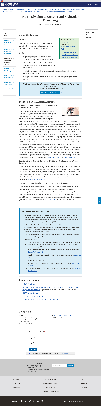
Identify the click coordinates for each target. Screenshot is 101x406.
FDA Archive (17, 379)
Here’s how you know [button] (32, 1)
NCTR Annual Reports (30, 293)
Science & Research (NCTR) (10, 11)
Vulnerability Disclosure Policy (50, 391)
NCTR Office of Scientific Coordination (8, 91)
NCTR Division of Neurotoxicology (9, 76)
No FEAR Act (50, 387)
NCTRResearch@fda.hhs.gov (63, 315)
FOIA (84, 379)
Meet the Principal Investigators (33, 296)
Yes (34, 338)
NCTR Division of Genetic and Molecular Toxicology (58, 11)
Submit (33, 349)
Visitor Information (50, 379)
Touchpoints (64, 353)
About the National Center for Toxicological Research (40, 299)
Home (4, 9)
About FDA (11, 9)
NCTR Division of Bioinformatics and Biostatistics (9, 51)
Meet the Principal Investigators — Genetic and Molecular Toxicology (69, 55)
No (33, 343)
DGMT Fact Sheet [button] (28, 284)
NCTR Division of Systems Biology (9, 83)
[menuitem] (91, 35)
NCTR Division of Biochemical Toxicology (9, 42)
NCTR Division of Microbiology (9, 70)
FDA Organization (21, 9)
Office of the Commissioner (35, 9)
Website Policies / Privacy (51, 383)
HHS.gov (84, 383)
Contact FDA (14, 401)
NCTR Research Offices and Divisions (31, 11)
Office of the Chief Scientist (52, 9)
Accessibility (17, 387)
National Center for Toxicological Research (73, 9)
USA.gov (84, 387)
